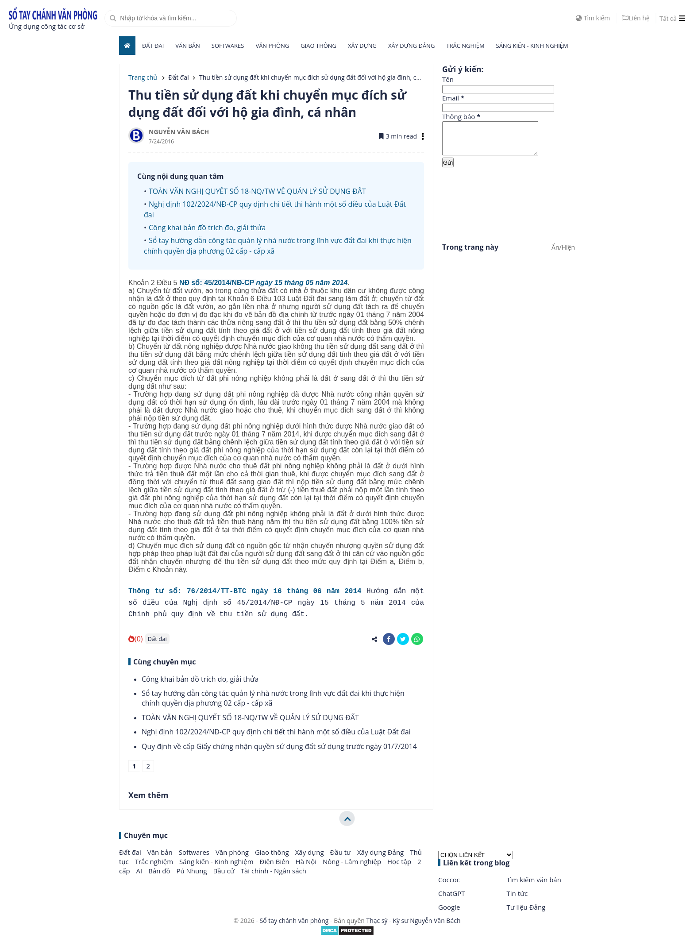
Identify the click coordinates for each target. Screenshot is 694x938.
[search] (170, 18)
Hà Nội (307, 861)
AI (140, 870)
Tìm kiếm (593, 18)
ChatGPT (451, 893)
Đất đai (153, 46)
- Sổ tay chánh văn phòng (292, 920)
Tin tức (517, 893)
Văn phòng (272, 46)
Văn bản (187, 46)
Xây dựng (362, 46)
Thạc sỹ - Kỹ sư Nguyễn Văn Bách (413, 920)
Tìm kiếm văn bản (534, 879)
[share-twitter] (403, 639)
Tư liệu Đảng (526, 907)
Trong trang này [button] (470, 254)
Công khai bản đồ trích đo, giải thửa (207, 227)
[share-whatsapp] (417, 639)
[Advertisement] (508, 203)
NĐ (263, 282)
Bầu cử (224, 870)
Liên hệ (635, 18)
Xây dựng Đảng (411, 46)
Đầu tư (341, 852)
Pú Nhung (192, 870)
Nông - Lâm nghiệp (353, 861)
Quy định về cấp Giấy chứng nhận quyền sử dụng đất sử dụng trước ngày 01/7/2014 (279, 746)
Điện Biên (275, 861)
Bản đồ (160, 870)
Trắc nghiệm (465, 46)
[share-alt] (375, 639)
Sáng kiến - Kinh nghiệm (532, 46)
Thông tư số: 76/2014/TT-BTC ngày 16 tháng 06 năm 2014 (245, 591)
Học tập (400, 861)
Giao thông (318, 46)
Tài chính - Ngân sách (273, 870)
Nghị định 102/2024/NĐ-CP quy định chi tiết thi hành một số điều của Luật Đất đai (276, 732)
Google (449, 907)
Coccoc (449, 879)
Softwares (228, 46)
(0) (135, 639)
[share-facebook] (389, 639)
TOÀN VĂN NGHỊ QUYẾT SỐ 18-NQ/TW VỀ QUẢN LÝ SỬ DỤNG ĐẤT (257, 191)
